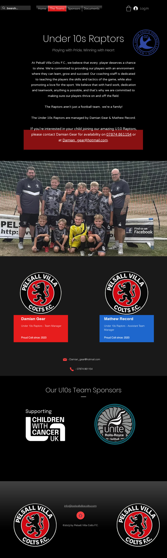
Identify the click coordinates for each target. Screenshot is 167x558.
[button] (128, 8)
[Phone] (72, 369)
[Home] (81, 515)
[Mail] (65, 359)
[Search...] (15, 8)
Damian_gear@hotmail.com (85, 140)
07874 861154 (119, 135)
